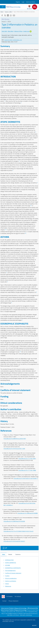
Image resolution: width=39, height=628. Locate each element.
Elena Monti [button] (10, 31)
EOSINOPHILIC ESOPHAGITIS (13, 568)
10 (20, 351)
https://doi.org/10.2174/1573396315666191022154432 (18, 531)
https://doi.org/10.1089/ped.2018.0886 (27, 513)
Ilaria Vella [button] (4, 31)
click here (11, 621)
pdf (4, 548)
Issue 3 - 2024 (8, 12)
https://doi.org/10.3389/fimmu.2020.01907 (15, 439)
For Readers (9, 596)
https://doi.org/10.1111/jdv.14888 (27, 470)
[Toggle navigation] (3, 7)
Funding (7, 576)
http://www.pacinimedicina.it (30, 613)
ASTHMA (7, 565)
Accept (34, 625)
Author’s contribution (10, 581)
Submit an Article (30, 2)
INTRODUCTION (9, 560)
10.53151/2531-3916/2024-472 (13, 40)
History (7, 584)
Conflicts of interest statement (13, 573)
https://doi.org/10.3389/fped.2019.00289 (14, 521)
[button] (2, 15)
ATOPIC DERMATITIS (10, 563)
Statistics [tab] (18, 554)
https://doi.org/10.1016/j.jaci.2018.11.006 (14, 448)
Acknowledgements (10, 570)
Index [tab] (3, 554)
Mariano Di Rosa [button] (18, 31)
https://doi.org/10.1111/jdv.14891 (27, 458)
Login (23, 2)
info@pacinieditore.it (13, 613)
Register (18, 2)
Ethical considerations (11, 578)
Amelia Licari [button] (26, 31)
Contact (4, 601)
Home (1, 12)
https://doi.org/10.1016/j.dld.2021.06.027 (14, 541)
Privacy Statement (13, 601)
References (8, 586)
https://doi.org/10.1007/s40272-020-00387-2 (26, 478)
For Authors (18, 596)
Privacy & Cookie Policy (32, 610)
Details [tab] (10, 554)
